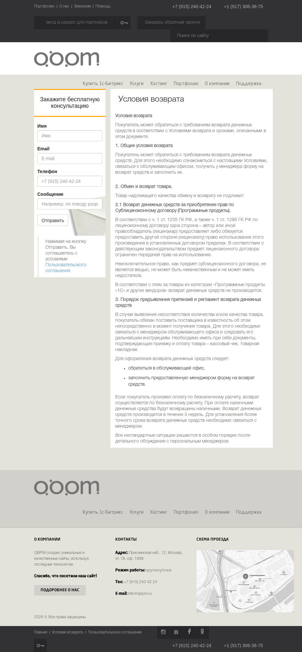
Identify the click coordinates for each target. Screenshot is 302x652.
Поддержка (248, 84)
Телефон (47, 171)
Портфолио (44, 6)
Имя (42, 126)
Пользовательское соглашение (115, 632)
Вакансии (82, 6)
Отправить (53, 220)
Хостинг (158, 84)
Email (43, 148)
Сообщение (50, 194)
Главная (40, 632)
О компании (217, 84)
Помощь (102, 6)
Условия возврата (67, 632)
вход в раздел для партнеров (76, 22)
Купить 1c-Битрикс (103, 84)
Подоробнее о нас (60, 590)
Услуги (137, 84)
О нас (64, 6)
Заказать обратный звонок (172, 22)
